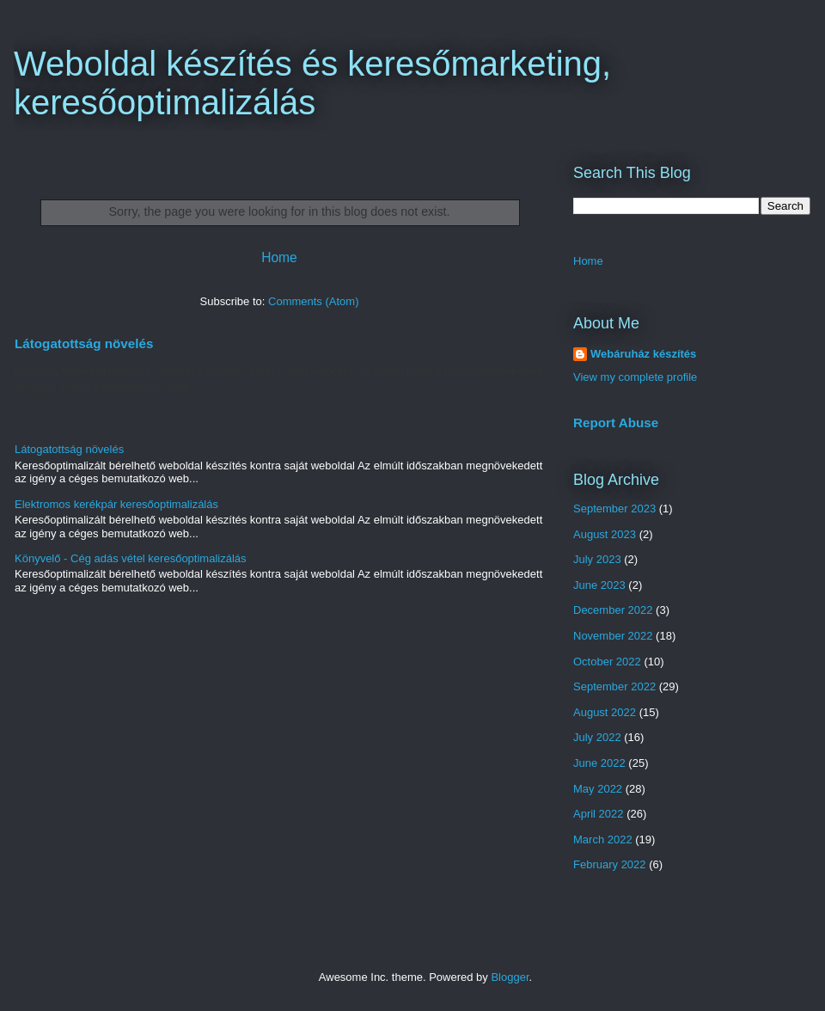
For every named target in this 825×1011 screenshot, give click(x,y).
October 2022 (607, 661)
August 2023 (604, 534)
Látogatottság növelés (84, 343)
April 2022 (598, 813)
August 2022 (604, 712)
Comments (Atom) (313, 301)
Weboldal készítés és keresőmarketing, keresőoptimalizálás (312, 83)
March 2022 (602, 839)
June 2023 (599, 585)
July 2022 (597, 737)
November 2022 (613, 635)
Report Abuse (615, 422)
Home (279, 257)
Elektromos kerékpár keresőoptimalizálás (116, 504)
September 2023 (614, 508)
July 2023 (597, 559)
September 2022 (614, 686)
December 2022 (613, 610)
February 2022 (609, 864)
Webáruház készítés (643, 353)
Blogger (510, 977)
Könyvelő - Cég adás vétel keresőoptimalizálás (131, 558)
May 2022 (597, 788)
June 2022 (599, 763)
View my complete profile (635, 377)
